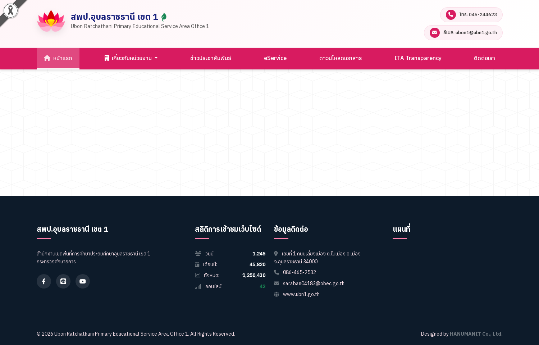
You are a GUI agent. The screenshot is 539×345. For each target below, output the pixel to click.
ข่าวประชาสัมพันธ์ (210, 58)
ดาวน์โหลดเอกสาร (340, 58)
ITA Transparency (418, 58)
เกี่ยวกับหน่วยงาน (129, 58)
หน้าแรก (58, 58)
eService (275, 58)
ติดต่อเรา (484, 58)
